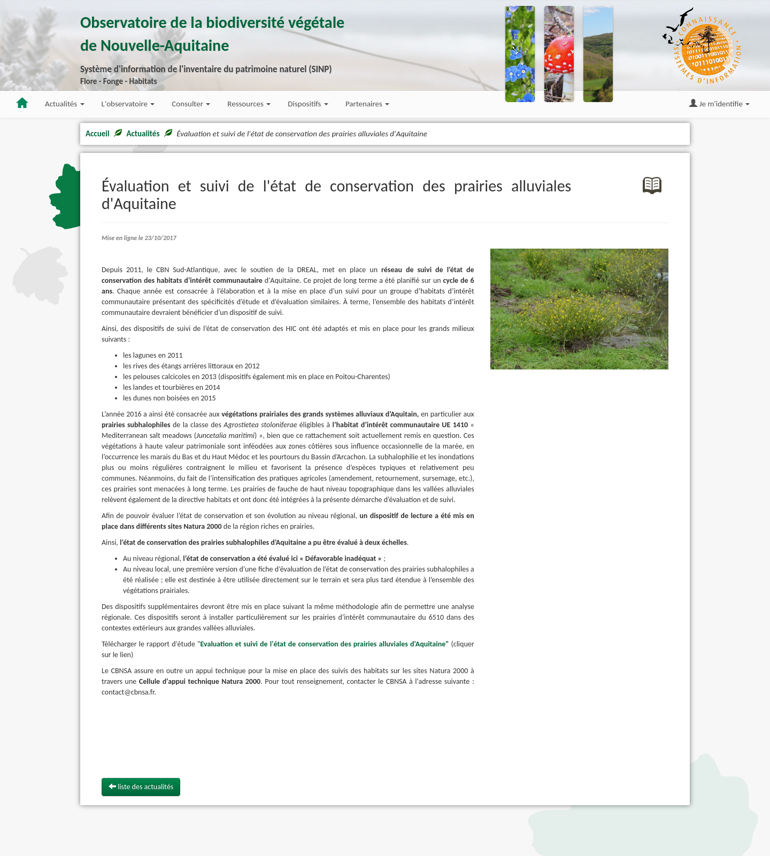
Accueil (98, 133)
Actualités (142, 133)
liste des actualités (141, 786)
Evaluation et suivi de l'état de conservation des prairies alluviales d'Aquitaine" (325, 644)
